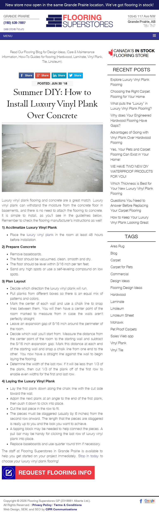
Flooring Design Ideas (126, 288)
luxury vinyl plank (40, 235)
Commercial (120, 274)
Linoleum (117, 308)
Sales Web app (122, 336)
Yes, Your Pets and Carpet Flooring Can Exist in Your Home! (130, 154)
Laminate (117, 301)
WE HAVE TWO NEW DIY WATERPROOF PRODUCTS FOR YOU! (132, 171)
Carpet (115, 260)
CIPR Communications (61, 509)
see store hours (14, 29)
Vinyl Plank (118, 343)
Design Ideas (120, 281)
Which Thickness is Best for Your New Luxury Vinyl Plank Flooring (132, 188)
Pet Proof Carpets (124, 329)
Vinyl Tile (117, 350)
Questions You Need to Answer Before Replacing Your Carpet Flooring (129, 205)
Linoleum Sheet (122, 315)
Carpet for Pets (122, 267)
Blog (114, 253)
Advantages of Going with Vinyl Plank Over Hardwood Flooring (131, 137)
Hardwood (118, 294)
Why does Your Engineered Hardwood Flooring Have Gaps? (131, 120)
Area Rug (117, 246)
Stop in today (88, 456)
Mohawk (117, 322)
